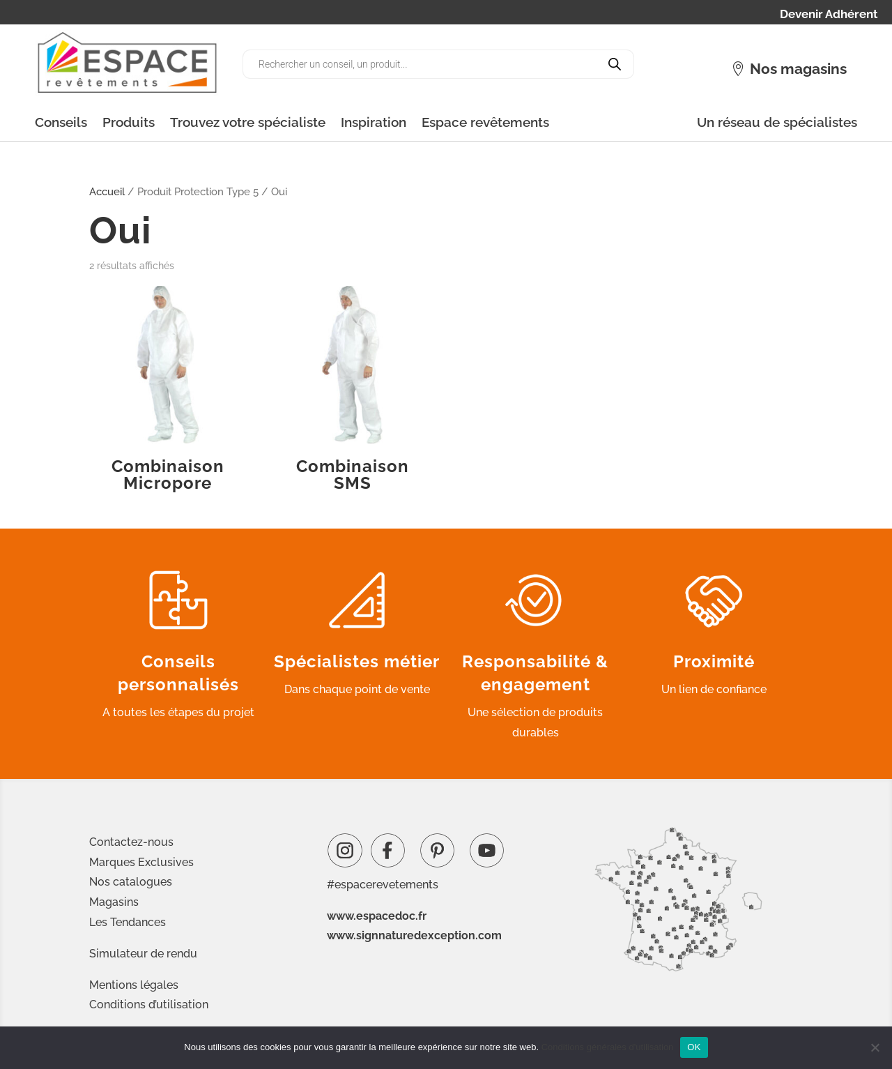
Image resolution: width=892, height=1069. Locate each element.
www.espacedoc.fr (376, 916)
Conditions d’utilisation (148, 1004)
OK (693, 1047)
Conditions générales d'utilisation (607, 1047)
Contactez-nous (131, 842)
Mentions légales (133, 985)
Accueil (107, 191)
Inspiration (373, 122)
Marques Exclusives (141, 862)
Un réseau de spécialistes (777, 122)
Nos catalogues (130, 881)
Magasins (114, 902)
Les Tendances (127, 922)
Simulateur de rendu (143, 953)
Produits (128, 122)
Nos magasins (798, 68)
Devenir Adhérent (829, 15)
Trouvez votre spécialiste (247, 122)
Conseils (61, 122)
